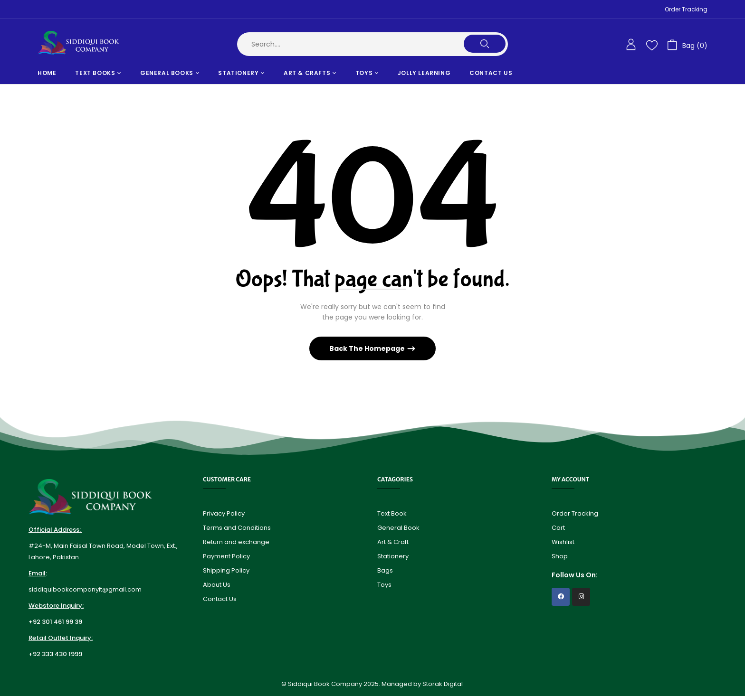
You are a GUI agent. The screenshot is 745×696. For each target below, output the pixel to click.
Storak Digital (443, 683)
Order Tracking (686, 9)
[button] (687, 44)
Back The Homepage (367, 348)
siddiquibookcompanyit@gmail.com (85, 589)
